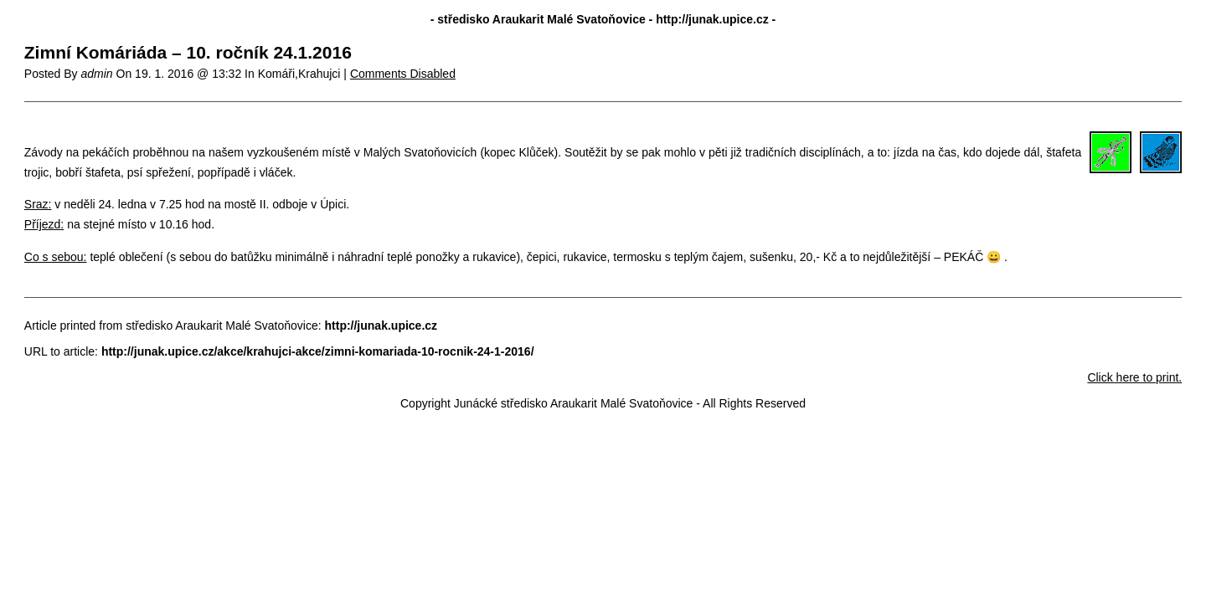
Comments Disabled (403, 73)
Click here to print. (1134, 377)
